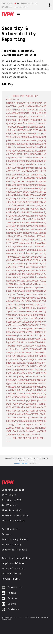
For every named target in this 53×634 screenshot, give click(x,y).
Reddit (12, 592)
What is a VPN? (11, 510)
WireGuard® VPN (11, 499)
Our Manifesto (11, 529)
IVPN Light (9, 494)
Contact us (15, 587)
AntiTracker (9, 505)
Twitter (13, 598)
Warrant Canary (11, 544)
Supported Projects (14, 549)
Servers (7, 534)
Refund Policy (11, 578)
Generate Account (13, 489)
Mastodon (13, 608)
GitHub (12, 603)
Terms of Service (13, 568)
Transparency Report (15, 539)
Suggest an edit (22, 463)
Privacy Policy (11, 573)
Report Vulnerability (16, 558)
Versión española (13, 520)
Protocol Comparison (15, 515)
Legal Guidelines (13, 563)
